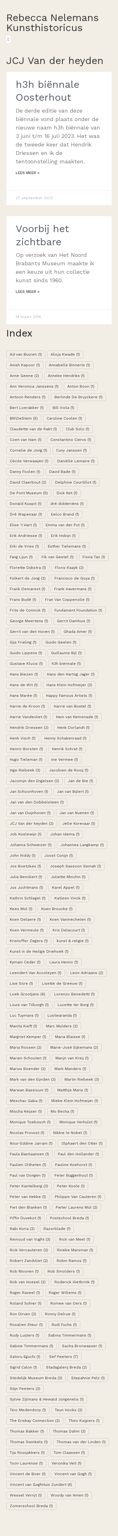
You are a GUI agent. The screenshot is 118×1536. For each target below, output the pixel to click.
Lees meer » (27, 173)
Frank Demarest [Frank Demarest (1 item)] (27, 589)
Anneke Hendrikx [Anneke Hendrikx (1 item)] (66, 375)
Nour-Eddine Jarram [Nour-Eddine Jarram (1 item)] (31, 1143)
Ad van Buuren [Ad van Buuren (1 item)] (26, 354)
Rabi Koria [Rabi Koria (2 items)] (22, 1228)
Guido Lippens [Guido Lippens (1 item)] (26, 653)
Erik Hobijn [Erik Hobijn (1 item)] (63, 535)
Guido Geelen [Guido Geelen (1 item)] (60, 642)
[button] (8, 39)
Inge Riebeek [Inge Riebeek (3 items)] (25, 770)
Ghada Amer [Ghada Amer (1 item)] (78, 631)
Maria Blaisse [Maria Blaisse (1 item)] (70, 1037)
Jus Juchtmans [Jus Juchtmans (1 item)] (26, 887)
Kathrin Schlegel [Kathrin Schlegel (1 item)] (28, 898)
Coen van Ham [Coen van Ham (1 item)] (26, 439)
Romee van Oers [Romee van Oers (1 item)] (68, 1303)
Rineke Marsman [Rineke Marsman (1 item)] (75, 1250)
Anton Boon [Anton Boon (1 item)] (80, 386)
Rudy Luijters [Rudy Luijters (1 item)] (24, 1335)
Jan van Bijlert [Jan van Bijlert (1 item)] (73, 791)
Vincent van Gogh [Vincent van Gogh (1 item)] (73, 1474)
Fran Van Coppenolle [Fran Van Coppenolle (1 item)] (67, 599)
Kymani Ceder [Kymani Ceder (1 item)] (25, 962)
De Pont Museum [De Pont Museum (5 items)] (29, 493)
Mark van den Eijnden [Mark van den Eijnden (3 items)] (33, 1079)
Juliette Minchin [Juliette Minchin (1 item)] (68, 877)
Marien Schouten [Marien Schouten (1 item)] (28, 1058)
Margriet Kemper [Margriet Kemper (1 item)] (28, 1037)
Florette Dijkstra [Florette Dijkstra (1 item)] (28, 567)
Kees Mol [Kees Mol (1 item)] (21, 909)
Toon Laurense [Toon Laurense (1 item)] (26, 1463)
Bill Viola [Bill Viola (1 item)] (63, 407)
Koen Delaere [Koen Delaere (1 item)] (25, 919)
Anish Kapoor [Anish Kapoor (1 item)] (25, 365)
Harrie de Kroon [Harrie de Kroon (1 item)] (27, 706)
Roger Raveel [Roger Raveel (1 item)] (25, 1292)
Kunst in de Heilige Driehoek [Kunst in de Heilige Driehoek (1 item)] (39, 951)
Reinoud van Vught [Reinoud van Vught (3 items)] (30, 1239)
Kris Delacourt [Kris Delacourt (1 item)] (69, 930)
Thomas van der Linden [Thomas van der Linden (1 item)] (81, 1442)
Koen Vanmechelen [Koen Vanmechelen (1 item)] (70, 919)
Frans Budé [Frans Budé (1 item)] (23, 599)
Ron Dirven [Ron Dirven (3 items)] (23, 1314)
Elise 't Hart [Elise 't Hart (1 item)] (23, 525)
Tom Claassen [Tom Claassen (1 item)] (69, 1452)
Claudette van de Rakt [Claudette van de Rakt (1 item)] (33, 429)
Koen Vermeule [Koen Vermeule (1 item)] (27, 930)
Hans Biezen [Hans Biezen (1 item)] (24, 674)
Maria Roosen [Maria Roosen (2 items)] (26, 1047)
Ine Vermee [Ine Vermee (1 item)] (64, 759)
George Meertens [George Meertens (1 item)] (29, 621)
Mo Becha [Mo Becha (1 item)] (62, 1111)
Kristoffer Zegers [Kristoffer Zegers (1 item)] (29, 941)
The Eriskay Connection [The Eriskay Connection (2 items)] (35, 1420)
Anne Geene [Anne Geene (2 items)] (24, 375)
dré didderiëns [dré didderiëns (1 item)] (67, 503)
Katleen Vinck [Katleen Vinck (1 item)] (70, 898)
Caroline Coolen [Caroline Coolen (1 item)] (64, 418)
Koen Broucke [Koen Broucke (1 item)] (57, 909)
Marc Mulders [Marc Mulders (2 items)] (62, 1026)
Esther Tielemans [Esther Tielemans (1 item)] (67, 546)
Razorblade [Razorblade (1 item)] (56, 1228)
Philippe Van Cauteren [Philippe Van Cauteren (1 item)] (78, 1196)
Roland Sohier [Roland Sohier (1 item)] (26, 1303)
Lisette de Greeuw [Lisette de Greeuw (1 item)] (62, 983)
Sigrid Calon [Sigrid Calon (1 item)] (23, 1367)
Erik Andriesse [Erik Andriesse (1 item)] (26, 535)
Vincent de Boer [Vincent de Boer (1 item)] (28, 1474)
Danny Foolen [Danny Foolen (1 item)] (25, 471)
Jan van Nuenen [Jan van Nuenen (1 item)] (76, 813)
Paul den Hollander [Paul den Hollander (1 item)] (78, 1154)
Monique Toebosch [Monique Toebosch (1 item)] (30, 1122)
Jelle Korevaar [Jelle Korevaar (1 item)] (78, 823)
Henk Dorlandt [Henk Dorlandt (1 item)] (73, 727)
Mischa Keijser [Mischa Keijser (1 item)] (26, 1111)
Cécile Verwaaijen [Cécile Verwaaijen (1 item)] (29, 461)
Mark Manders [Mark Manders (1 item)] (70, 1069)
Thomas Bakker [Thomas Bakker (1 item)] (27, 1431)
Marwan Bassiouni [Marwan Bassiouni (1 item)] (29, 1090)
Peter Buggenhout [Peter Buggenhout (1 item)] (73, 1175)
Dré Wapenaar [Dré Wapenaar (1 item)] (26, 514)
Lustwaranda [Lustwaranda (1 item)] (62, 1015)
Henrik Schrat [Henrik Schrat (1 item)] (67, 749)
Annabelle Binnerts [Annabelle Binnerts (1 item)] (69, 365)
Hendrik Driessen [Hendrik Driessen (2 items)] (29, 727)
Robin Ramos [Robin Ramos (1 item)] (72, 1260)
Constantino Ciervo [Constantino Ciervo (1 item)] (70, 439)
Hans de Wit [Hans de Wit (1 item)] (24, 685)
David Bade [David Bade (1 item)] (62, 471)
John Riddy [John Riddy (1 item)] (23, 855)
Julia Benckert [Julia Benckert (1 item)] (26, 877)
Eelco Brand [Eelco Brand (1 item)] (65, 514)
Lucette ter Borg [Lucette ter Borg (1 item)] (76, 1005)
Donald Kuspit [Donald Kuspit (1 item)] (26, 503)
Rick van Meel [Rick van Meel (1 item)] (74, 1239)
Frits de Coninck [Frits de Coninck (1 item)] (28, 610)
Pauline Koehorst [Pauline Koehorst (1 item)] (73, 1165)
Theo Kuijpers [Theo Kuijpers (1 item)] (84, 1420)
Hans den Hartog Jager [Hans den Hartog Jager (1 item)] (71, 674)
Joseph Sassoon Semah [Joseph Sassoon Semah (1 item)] (75, 866)
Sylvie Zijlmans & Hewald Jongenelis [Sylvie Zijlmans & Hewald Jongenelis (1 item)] (47, 1399)
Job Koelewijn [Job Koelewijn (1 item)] (26, 834)
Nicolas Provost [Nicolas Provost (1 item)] (27, 1133)
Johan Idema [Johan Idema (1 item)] (65, 834)
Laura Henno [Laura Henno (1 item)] (63, 962)
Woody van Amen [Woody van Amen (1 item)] (69, 1495)
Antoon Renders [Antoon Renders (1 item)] (28, 397)
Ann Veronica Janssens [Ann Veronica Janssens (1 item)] (34, 386)
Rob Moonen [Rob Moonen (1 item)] (24, 1271)
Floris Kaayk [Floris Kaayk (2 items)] (69, 567)
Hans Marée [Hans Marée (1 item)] (23, 695)
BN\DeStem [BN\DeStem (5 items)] (24, 418)
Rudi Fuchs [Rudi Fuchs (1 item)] (64, 1324)
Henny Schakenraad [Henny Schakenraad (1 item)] (65, 738)
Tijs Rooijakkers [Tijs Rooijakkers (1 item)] (27, 1452)
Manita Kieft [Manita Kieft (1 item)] (23, 1026)
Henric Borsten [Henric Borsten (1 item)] (26, 749)
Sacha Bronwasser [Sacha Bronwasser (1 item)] (82, 1346)
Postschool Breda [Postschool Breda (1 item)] (69, 1218)
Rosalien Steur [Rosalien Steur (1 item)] (26, 1324)
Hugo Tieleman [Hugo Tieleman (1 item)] (26, 759)
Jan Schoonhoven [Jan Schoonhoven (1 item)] (29, 791)
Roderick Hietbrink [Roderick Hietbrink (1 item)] (74, 1282)
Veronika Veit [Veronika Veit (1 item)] (66, 1463)
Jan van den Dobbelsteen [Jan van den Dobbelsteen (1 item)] (37, 802)
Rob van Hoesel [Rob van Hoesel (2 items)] (28, 1282)
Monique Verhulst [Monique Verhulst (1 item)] (78, 1122)
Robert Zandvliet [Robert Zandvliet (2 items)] (29, 1260)
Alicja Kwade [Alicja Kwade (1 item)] (65, 354)
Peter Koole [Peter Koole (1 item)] (71, 1186)
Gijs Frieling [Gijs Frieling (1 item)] (23, 642)
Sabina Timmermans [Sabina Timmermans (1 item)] (69, 1335)
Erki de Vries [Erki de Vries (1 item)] (24, 546)
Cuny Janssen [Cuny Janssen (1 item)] (71, 450)
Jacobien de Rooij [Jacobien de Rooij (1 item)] (68, 770)
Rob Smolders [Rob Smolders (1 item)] (64, 1271)
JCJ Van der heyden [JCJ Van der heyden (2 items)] (31, 823)
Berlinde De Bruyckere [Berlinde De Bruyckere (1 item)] (78, 397)
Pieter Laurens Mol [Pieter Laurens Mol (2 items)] (77, 1207)
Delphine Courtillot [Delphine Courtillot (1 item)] (75, 482)
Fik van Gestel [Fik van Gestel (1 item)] (58, 557)
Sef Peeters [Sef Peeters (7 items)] (63, 1356)
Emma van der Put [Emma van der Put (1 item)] (65, 525)
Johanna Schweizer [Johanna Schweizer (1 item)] (31, 845)
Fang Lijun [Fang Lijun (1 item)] (21, 557)
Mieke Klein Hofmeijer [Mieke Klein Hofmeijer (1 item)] (74, 1101)
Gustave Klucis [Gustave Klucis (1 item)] (26, 663)
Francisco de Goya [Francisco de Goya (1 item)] (74, 578)
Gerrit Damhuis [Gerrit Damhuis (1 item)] (73, 621)
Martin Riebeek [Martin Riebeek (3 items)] (82, 1079)
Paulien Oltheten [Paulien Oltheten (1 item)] (28, 1165)
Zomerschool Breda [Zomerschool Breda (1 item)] (31, 1506)
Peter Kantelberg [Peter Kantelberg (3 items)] (29, 1186)
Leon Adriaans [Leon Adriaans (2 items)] (86, 973)
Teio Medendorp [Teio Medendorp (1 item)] (28, 1410)
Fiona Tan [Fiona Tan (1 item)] (93, 557)
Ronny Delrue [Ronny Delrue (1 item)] (60, 1314)
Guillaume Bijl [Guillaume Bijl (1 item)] (66, 653)
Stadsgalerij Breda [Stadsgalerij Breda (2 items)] (66, 1367)
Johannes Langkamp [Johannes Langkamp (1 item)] (82, 845)
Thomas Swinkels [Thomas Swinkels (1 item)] (29, 1442)
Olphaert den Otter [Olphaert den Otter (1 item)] (82, 1143)
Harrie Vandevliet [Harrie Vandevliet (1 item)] (28, 717)
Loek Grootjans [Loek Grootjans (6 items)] (27, 994)
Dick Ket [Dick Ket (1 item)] (67, 493)
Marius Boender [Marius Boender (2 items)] (28, 1069)
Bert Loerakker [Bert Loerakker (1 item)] (27, 407)
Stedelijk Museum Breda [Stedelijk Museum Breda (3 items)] (36, 1378)
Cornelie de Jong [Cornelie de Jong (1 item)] (28, 450)
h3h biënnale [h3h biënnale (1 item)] (66, 663)
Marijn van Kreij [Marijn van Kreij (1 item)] (72, 1058)
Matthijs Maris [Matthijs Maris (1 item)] (72, 1090)
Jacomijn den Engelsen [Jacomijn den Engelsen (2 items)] (34, 781)
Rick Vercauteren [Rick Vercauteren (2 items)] (29, 1250)
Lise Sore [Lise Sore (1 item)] (21, 983)
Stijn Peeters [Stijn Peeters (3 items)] (25, 1388)
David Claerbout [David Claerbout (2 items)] (28, 482)
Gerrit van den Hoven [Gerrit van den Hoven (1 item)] (32, 631)
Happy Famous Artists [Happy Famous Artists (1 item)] (69, 695)
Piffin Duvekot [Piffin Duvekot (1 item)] (25, 1218)
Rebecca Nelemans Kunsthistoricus (52, 23)
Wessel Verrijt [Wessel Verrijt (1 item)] (26, 1495)
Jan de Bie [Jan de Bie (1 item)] (80, 781)
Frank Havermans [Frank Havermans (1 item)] (73, 589)
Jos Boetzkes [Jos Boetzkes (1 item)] (25, 866)
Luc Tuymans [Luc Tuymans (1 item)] (24, 1015)
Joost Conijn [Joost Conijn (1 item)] (58, 855)
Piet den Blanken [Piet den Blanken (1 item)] (28, 1207)
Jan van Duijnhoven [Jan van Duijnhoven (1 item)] (30, 813)
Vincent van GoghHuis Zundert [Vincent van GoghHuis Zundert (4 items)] (41, 1484)
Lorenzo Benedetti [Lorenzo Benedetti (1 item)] (74, 994)
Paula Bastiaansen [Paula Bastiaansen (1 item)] (29, 1154)
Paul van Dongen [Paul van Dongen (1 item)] (28, 1175)
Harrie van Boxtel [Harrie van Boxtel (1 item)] (72, 706)
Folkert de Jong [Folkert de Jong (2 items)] (28, 578)
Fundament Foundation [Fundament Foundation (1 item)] (78, 610)
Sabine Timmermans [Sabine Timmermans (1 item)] (31, 1346)
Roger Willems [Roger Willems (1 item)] (65, 1292)
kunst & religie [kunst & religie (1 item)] (73, 941)
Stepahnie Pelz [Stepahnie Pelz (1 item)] (88, 1378)
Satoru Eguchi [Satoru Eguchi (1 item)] (25, 1356)
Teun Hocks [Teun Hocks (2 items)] (68, 1410)
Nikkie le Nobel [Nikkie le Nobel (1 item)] (70, 1133)
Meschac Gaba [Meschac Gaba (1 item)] (26, 1101)
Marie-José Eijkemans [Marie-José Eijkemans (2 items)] (74, 1047)
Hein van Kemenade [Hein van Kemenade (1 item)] (77, 717)
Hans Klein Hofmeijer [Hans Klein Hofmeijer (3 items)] (69, 685)
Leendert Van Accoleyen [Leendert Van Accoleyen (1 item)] (35, 973)
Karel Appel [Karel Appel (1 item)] (66, 887)
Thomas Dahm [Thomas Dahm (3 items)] (69, 1431)
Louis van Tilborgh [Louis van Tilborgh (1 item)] (29, 1005)
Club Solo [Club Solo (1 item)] (77, 429)
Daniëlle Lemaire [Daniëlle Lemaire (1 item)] (76, 461)
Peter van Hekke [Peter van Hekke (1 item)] (28, 1196)
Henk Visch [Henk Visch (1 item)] (23, 738)
